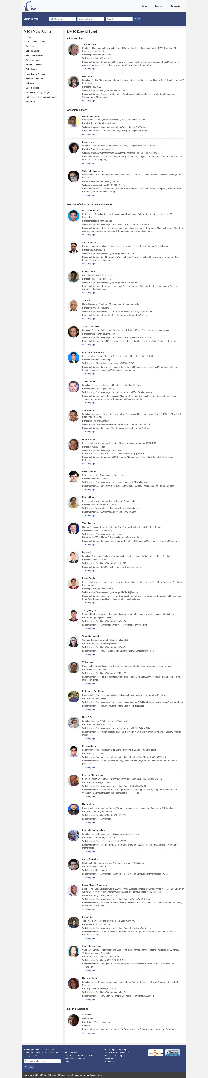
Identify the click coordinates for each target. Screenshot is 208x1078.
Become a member (34, 78)
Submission (31, 69)
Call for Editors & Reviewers (116, 1052)
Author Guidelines (34, 65)
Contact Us (175, 5)
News (67, 1049)
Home (145, 5)
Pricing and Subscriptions (115, 1055)
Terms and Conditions (75, 1058)
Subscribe (29, 1067)
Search (137, 19)
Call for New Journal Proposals (79, 1055)
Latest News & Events (35, 41)
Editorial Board (32, 51)
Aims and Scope (33, 60)
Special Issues (32, 88)
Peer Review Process (35, 74)
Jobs (67, 1062)
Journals (159, 5)
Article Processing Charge (37, 92)
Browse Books (71, 1052)
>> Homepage (88, 68)
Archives (30, 46)
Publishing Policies (34, 55)
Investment (109, 1058)
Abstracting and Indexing (115, 1049)
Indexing (30, 83)
